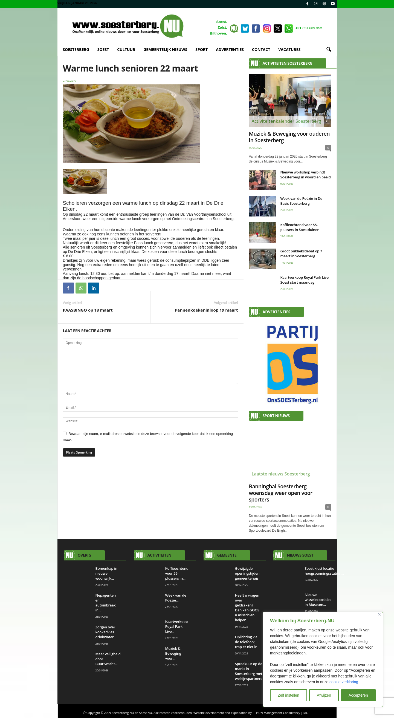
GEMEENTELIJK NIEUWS (165, 49)
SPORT (201, 49)
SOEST (103, 49)
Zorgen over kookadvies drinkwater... (106, 632)
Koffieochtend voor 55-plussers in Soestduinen (300, 227)
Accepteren (358, 695)
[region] (323, 659)
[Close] (379, 614)
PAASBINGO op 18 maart (88, 310)
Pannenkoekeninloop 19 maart (206, 310)
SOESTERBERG (76, 49)
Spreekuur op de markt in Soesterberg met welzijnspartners (249, 671)
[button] (329, 50)
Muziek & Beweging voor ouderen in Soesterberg (289, 137)
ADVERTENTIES (230, 49)
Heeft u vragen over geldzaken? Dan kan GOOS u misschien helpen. (247, 608)
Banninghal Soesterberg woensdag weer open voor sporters (280, 493)
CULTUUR (126, 49)
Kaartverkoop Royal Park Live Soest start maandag (304, 280)
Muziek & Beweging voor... (173, 653)
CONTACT (261, 49)
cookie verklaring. (344, 682)
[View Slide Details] (290, 364)
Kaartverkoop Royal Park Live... (176, 626)
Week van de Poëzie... (175, 598)
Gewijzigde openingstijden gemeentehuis (247, 573)
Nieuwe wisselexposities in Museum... (318, 599)
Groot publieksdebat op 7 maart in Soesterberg (301, 254)
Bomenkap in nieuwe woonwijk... (106, 573)
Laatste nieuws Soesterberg (281, 474)
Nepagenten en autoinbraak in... (105, 603)
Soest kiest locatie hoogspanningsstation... (324, 571)
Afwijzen (324, 695)
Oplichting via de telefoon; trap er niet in (246, 642)
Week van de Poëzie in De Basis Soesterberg (301, 201)
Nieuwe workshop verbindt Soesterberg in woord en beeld (305, 175)
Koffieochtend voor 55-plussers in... (177, 573)
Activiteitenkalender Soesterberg (286, 121)
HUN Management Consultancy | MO (282, 713)
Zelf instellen (288, 695)
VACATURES (289, 49)
